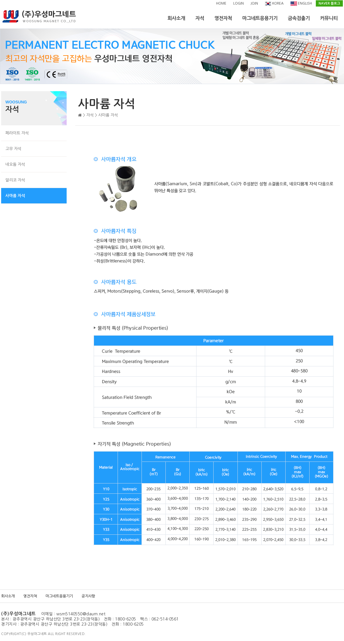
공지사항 (88, 596)
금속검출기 (299, 18)
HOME (221, 3)
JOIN (254, 3)
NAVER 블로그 (329, 3)
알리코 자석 (15, 180)
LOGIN (238, 3)
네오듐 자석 (15, 164)
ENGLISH (301, 3)
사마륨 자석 (15, 196)
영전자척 (223, 18)
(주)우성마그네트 (18, 614)
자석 (199, 18)
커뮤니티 (329, 18)
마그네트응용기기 (260, 18)
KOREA (274, 3)
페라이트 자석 (17, 133)
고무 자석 (13, 149)
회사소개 (176, 18)
